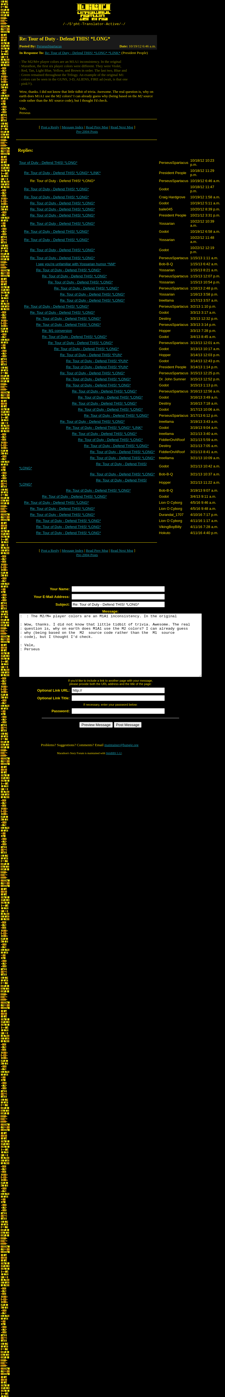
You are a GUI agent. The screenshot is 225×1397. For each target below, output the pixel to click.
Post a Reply (50, 128)
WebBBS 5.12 (114, 766)
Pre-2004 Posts (87, 132)
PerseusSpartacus (49, 47)
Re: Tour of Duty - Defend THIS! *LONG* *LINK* (83, 54)
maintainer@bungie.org (121, 758)
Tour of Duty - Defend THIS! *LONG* (48, 163)
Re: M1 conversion (57, 331)
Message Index (72, 128)
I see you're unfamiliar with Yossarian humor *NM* (76, 265)
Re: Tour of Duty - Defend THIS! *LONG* (56, 190)
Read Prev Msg (97, 128)
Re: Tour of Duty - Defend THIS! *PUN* (91, 356)
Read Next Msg (122, 128)
